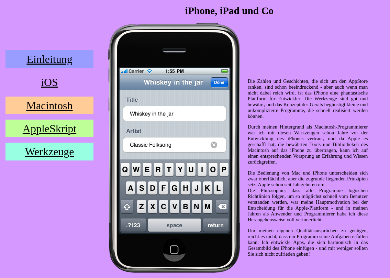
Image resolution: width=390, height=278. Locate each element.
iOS (49, 82)
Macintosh (49, 105)
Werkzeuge (49, 151)
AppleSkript (49, 128)
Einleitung (49, 59)
